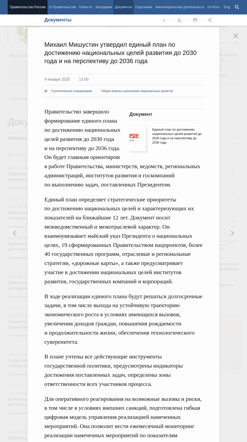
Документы (123, 7)
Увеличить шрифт (179, 20)
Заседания (103, 7)
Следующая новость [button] (14, 233)
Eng (227, 7)
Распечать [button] (195, 20)
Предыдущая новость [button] (232, 233)
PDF (134, 135)
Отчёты (213, 7)
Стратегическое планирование (71, 91)
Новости (85, 7)
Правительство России (27, 7)
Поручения (143, 7)
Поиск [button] (237, 7)
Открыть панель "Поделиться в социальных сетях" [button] (210, 20)
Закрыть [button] (239, 39)
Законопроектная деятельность (180, 7)
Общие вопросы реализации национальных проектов (137, 91)
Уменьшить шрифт (164, 20)
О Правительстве (62, 7)
